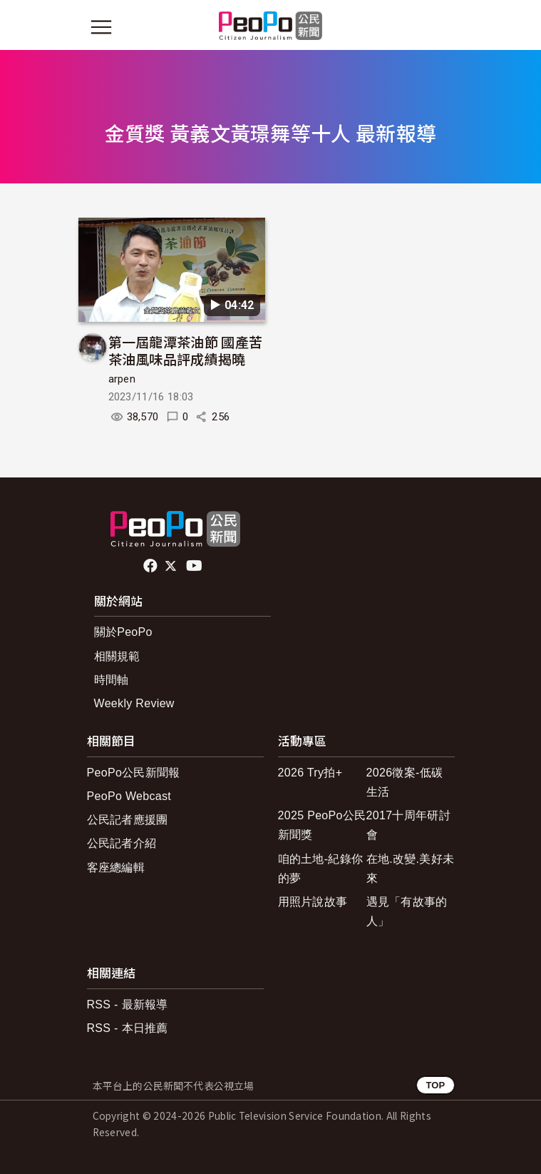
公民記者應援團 (127, 820)
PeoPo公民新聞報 (133, 772)
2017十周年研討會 (408, 825)
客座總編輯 (116, 867)
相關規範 (117, 656)
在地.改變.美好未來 (410, 868)
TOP (435, 1085)
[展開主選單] (101, 27)
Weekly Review (134, 703)
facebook (151, 566)
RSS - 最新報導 (127, 1004)
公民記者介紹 (122, 843)
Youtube (195, 566)
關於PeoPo (123, 632)
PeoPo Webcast (129, 796)
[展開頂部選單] (440, 27)
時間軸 (111, 680)
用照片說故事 (313, 902)
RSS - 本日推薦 (127, 1028)
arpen (122, 379)
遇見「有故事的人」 (407, 911)
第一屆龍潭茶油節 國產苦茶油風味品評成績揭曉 (185, 350)
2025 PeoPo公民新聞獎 (322, 825)
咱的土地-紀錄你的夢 (321, 868)
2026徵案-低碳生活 (404, 782)
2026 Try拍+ (310, 772)
